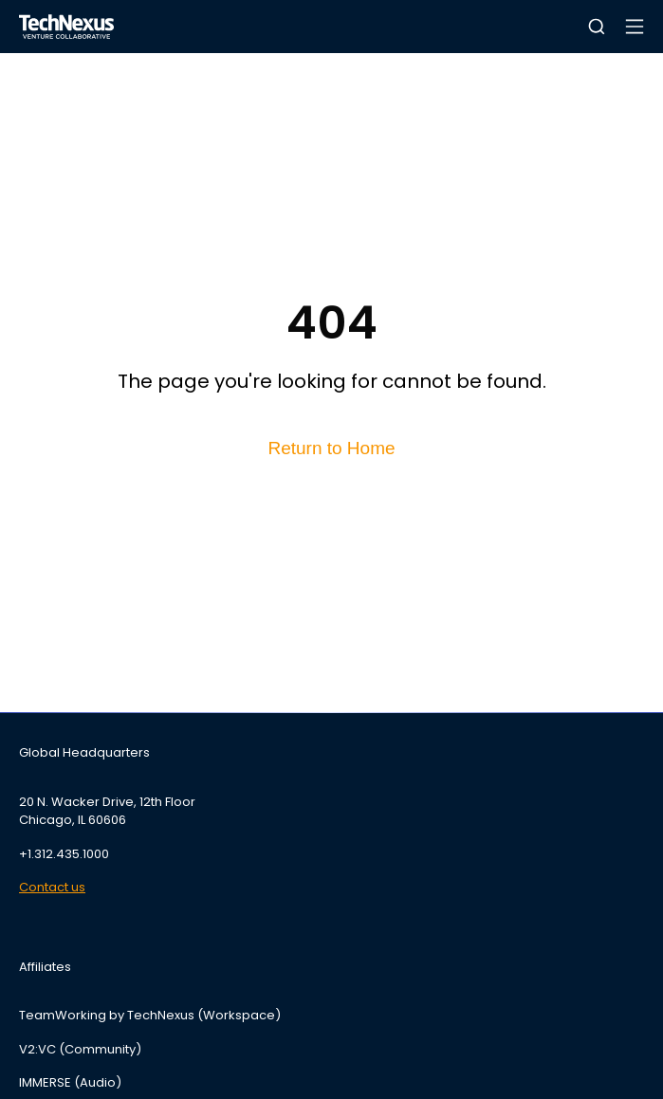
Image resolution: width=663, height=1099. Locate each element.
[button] (596, 26)
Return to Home (331, 448)
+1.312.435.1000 (64, 854)
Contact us (52, 887)
